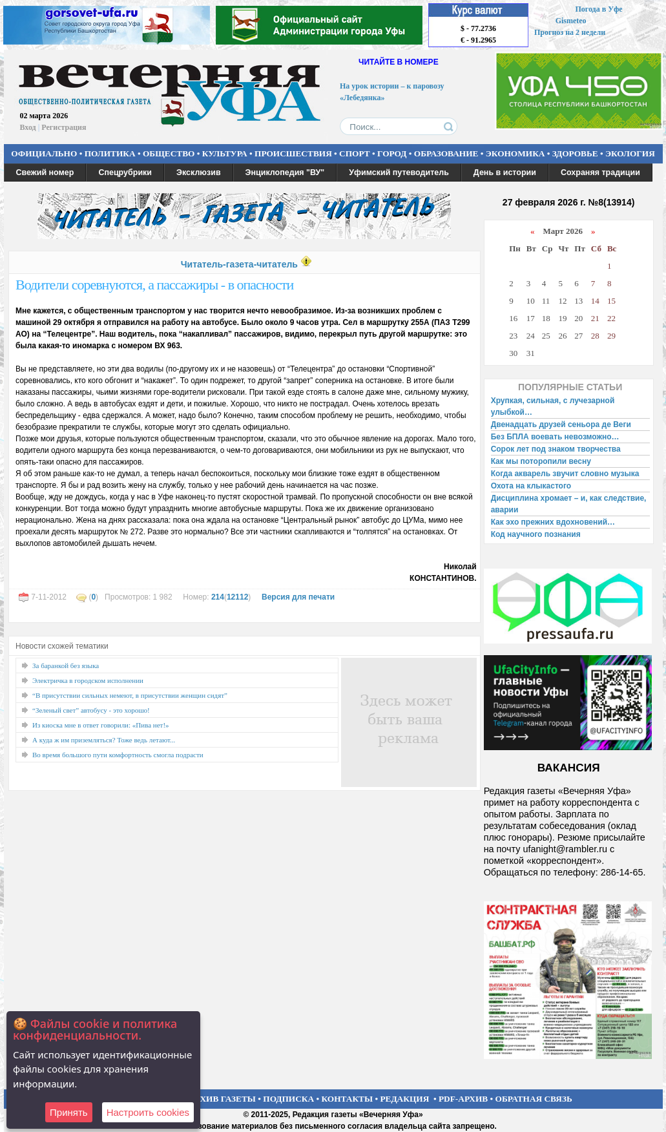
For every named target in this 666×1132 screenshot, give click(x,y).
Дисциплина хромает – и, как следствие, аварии (569, 504)
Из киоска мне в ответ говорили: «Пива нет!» (100, 725)
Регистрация (63, 127)
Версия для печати (298, 597)
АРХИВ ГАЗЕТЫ (222, 1099)
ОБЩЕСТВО (168, 153)
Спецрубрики (125, 172)
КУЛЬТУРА (224, 153)
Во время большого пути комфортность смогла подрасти (117, 755)
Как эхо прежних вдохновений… (553, 522)
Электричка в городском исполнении (87, 680)
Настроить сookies (148, 1112)
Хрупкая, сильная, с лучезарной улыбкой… (553, 406)
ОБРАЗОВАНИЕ (446, 153)
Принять (69, 1112)
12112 (237, 597)
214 (217, 597)
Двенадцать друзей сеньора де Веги (561, 424)
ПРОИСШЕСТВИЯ (293, 153)
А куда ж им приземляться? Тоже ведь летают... (103, 740)
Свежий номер (45, 172)
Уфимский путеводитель (399, 172)
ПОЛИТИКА (110, 153)
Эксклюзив (198, 172)
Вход (28, 127)
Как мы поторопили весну (541, 461)
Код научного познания (536, 534)
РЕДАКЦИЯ (404, 1099)
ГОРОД (391, 153)
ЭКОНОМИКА (515, 153)
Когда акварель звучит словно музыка (565, 473)
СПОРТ (354, 153)
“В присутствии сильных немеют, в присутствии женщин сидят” (129, 695)
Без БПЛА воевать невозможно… (555, 436)
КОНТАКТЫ (347, 1099)
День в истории (504, 172)
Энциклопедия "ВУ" (285, 172)
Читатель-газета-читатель (239, 264)
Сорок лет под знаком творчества (556, 449)
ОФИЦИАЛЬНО (44, 153)
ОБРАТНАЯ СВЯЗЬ (533, 1099)
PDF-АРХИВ (463, 1099)
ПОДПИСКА (288, 1099)
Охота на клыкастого (531, 485)
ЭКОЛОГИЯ (630, 153)
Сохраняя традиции (600, 172)
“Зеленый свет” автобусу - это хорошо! (91, 710)
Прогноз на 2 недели (569, 32)
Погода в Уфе (598, 9)
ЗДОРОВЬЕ (575, 153)
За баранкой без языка (65, 665)
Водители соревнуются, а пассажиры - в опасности (154, 285)
